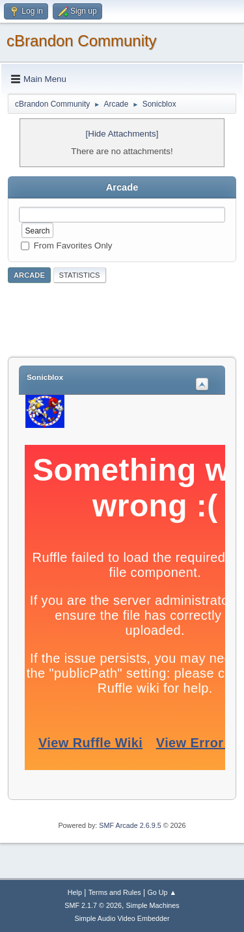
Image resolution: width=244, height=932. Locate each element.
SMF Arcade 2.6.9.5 (130, 825)
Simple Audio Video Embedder (121, 918)
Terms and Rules (114, 892)
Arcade (29, 275)
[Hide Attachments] (122, 134)
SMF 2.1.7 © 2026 (93, 905)
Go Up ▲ (161, 892)
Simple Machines (153, 905)
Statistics (79, 275)
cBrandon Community (82, 40)
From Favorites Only (73, 245)
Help (75, 892)
